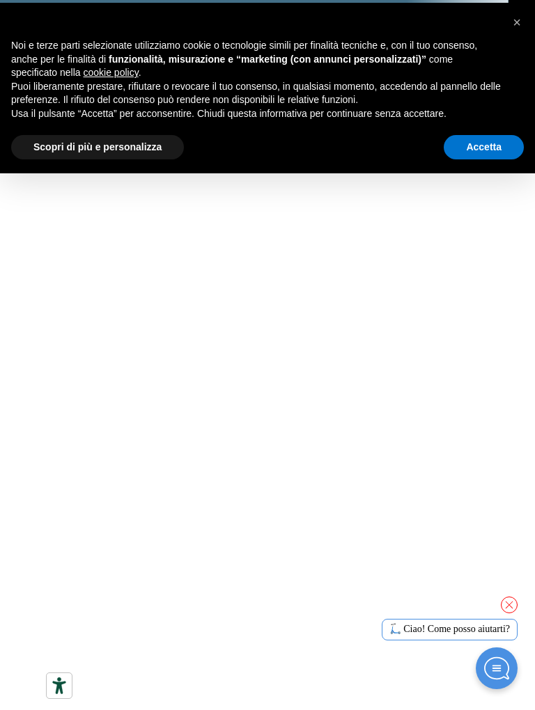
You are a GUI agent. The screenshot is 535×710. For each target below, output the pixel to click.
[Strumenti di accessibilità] (59, 685)
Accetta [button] (484, 146)
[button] (517, 22)
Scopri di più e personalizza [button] (97, 146)
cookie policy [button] (111, 72)
